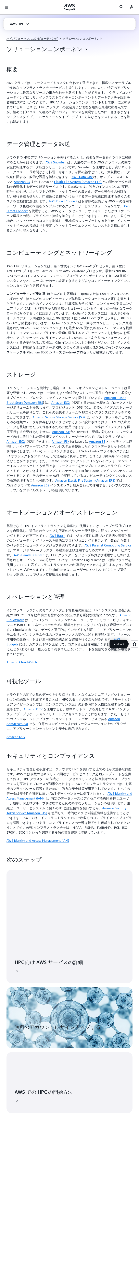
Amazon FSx (61, 432)
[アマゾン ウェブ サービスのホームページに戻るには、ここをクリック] (69, 7)
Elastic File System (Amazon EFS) (78, 182)
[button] (19, 24)
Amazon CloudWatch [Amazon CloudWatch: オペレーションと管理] (22, 662)
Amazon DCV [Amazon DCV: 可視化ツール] (16, 737)
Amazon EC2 (60, 402)
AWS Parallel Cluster (29, 555)
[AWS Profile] (132, 7)
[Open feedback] (134, 644)
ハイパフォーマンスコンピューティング (32, 38)
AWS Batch (57, 535)
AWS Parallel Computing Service (108, 545)
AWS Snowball (56, 162)
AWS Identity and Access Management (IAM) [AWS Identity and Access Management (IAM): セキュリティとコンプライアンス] (38, 840)
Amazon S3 (22, 182)
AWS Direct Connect (63, 201)
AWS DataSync (82, 177)
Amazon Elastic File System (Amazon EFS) (85, 480)
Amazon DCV (32, 709)
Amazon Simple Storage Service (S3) (59, 417)
